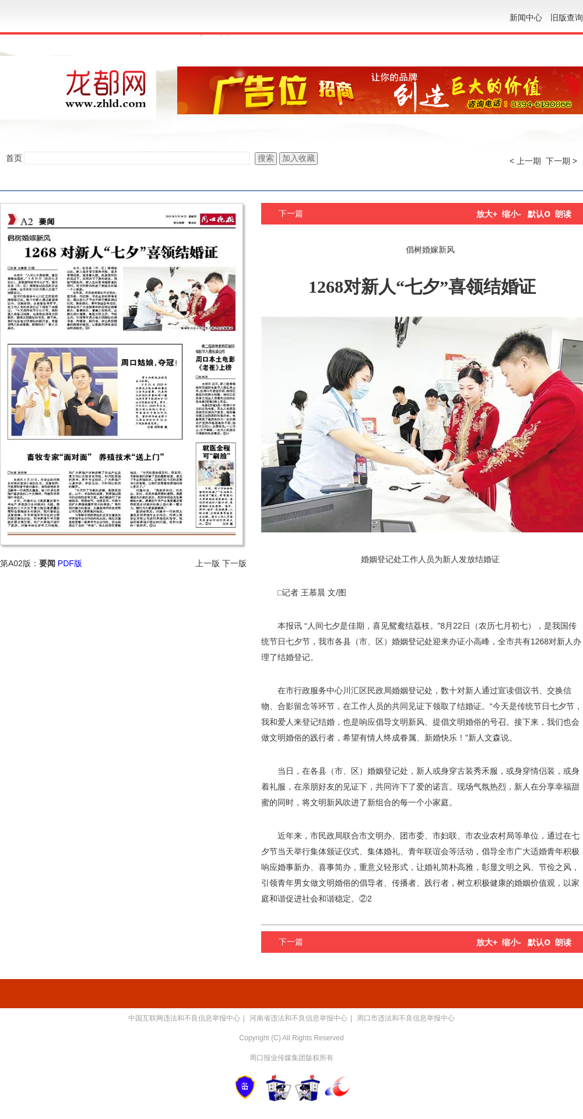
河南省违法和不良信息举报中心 (298, 1018)
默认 (539, 214)
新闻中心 (526, 17)
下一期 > (561, 161)
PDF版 (70, 563)
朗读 (563, 214)
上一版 (207, 563)
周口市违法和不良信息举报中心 (406, 1018)
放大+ (486, 214)
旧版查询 (566, 17)
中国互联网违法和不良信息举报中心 (184, 1018)
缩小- (511, 214)
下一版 (234, 563)
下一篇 (291, 213)
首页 (14, 158)
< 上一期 (525, 161)
